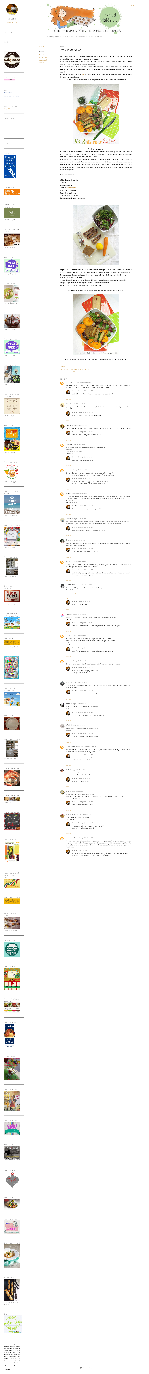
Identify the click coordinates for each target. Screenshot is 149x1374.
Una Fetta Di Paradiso (72, 838)
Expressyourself (70, 594)
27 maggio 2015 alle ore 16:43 (77, 404)
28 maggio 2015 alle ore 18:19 (85, 691)
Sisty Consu (7, 109)
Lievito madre (59, 37)
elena (67, 404)
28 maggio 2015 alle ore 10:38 (78, 704)
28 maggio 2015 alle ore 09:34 (80, 661)
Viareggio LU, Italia (70, 372)
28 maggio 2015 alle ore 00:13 (78, 636)
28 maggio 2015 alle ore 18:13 (85, 391)
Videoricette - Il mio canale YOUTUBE (89, 37)
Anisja (68, 614)
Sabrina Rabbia (70, 383)
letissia (68, 704)
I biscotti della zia (8, 92)
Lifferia (68, 725)
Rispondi (68, 400)
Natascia (68, 493)
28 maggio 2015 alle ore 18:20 (85, 755)
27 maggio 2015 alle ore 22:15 (80, 561)
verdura (41, 63)
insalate (41, 55)
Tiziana (68, 636)
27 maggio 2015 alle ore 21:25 (78, 540)
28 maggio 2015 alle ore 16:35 (77, 770)
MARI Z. (68, 682)
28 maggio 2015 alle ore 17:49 (84, 815)
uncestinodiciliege (71, 815)
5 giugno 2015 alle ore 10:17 (86, 838)
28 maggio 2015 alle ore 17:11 (77, 791)
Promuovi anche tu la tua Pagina (11, 96)
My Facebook (69, 598)
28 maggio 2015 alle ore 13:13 (91, 746)
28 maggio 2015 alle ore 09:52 (79, 682)
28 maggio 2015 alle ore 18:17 (85, 570)
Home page (49, 37)
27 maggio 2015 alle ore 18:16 (79, 493)
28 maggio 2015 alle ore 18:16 (85, 527)
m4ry (67, 770)
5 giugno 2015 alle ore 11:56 (85, 850)
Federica (68, 519)
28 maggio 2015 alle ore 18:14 (85, 432)
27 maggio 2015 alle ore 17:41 (80, 445)
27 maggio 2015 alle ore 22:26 (84, 585)
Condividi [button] (41, 47)
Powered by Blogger (86, 1368)
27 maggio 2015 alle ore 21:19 (78, 519)
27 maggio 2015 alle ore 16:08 (83, 382)
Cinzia (67, 540)
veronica (68, 425)
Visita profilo (12, 22)
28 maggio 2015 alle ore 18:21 (85, 823)
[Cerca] (132, 5)
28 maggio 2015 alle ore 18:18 (85, 648)
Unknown (69, 445)
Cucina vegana (70, 37)
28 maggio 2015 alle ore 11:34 (78, 725)
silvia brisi (69, 562)
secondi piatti (43, 60)
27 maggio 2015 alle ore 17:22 (79, 425)
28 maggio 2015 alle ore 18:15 (85, 478)
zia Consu (74, 391)
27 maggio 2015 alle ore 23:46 (78, 614)
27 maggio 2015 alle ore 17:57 (80, 470)
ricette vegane (43, 57)
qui (83, 74)
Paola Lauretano (70, 585)
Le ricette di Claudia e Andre (74, 747)
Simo (67, 791)
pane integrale (71, 188)
